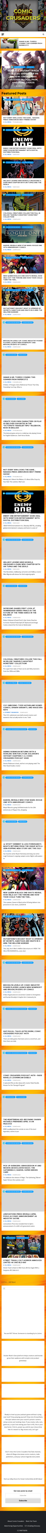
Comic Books (19, 67)
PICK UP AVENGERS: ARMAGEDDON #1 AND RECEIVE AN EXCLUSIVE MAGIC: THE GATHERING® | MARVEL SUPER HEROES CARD (22, 1169)
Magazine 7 (25, 1527)
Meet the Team (31, 1488)
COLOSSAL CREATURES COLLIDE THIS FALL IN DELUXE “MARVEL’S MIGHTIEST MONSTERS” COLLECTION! (21, 215)
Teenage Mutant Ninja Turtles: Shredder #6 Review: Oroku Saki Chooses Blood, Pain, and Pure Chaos (23, 76)
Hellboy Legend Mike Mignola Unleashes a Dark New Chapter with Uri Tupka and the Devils (22, 182)
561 (10, 1282)
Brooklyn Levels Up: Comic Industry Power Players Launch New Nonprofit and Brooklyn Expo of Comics (23, 342)
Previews (22, 355)
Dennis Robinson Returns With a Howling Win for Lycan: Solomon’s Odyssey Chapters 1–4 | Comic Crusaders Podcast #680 (21, 755)
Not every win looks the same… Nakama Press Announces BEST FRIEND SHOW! (21, 119)
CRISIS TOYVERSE (24, 683)
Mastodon (3, 1532)
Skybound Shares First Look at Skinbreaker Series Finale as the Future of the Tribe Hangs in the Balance (19, 611)
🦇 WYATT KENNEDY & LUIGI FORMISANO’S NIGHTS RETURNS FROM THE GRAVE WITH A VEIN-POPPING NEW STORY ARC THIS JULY (22, 846)
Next (14, 1282)
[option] (23, 43)
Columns (21, 399)
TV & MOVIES (21, 1097)
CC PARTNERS (22, 1497)
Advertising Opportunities (13, 1493)
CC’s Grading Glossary (32, 1493)
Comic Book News (13, 99)
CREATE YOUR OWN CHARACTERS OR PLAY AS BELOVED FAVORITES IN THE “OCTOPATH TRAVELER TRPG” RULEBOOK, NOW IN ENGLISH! (22, 424)
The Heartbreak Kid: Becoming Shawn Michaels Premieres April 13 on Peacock (22, 1122)
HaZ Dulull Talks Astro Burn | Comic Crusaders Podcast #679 (22, 1032)
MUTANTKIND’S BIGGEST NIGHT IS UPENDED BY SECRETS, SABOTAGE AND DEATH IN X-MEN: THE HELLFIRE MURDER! (22, 310)
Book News (11, 399)
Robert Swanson (12, 712)
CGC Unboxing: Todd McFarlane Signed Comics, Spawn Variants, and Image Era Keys (23, 707)
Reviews (30, 67)
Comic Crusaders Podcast (16, 729)
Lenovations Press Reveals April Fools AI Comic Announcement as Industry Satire (20, 1216)
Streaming (10, 1097)
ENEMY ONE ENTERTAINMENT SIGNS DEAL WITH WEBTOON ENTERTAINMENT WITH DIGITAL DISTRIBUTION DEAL (22, 150)
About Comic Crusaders (16, 1488)
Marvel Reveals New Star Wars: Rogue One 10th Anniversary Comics (22, 246)
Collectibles (11, 683)
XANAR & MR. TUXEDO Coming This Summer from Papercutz (30, 43)
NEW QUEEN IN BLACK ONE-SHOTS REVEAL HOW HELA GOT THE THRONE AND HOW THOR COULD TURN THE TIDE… (22, 278)
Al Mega (19, 86)
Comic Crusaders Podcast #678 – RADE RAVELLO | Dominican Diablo (22, 1076)
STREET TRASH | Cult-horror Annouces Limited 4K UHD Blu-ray (22, 1261)
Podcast (32, 729)
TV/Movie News (23, 1238)
